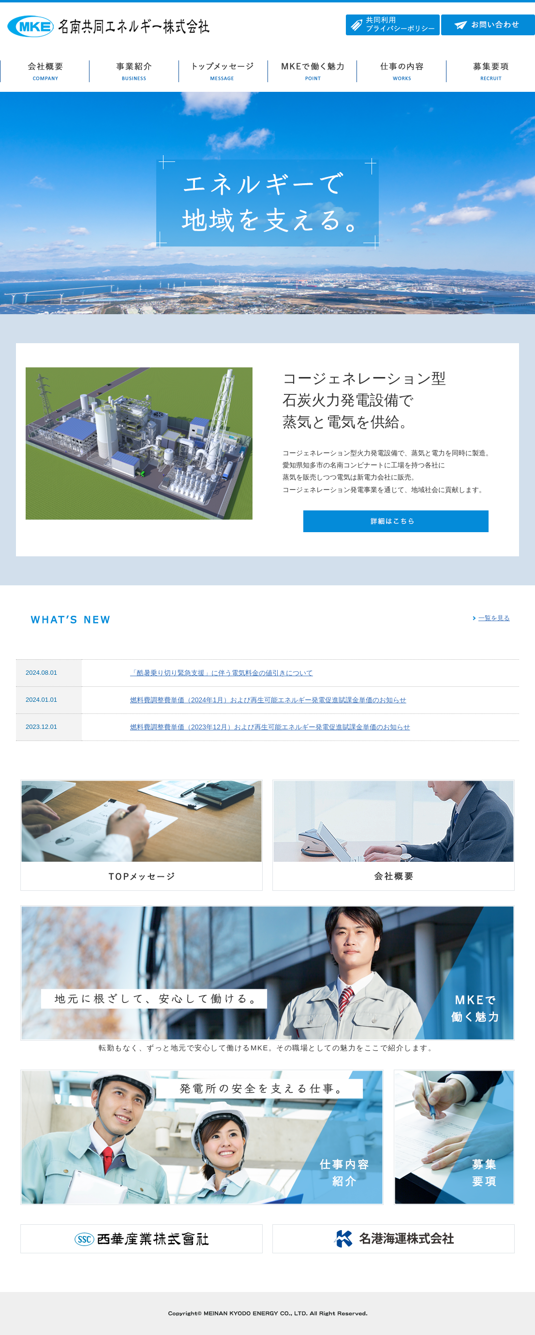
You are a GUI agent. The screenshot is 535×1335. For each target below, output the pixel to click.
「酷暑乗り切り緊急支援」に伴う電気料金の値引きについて (221, 673)
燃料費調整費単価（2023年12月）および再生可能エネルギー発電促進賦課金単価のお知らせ (270, 727)
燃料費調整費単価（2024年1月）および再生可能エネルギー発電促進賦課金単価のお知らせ (268, 700)
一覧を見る (494, 618)
